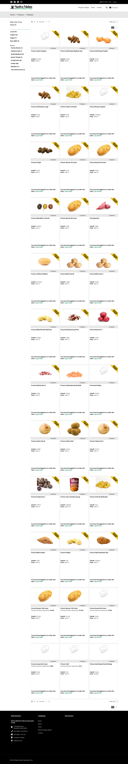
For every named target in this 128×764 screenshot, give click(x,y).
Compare (53, 48)
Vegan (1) (13, 38)
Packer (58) (14, 63)
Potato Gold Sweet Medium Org (71, 51)
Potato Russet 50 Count (98, 162)
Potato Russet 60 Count (98, 608)
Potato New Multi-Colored (40, 218)
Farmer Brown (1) (17, 48)
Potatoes (29, 15)
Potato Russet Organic (97, 107)
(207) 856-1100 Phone (21, 731)
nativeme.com (18, 741)
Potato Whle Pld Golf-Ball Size (41, 330)
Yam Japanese (94, 218)
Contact (40, 733)
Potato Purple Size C (38, 497)
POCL (80, 666)
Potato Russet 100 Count (39, 608)
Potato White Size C (96, 274)
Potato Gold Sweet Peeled (99, 51)
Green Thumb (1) (16, 57)
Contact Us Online (19, 737)
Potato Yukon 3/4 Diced (68, 107)
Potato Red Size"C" (96, 330)
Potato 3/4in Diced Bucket (99, 497)
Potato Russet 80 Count (39, 664)
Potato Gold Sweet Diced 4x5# (70, 385)
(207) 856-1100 (106, 2)
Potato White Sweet (38, 553)
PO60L (110, 610)
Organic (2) (14, 35)
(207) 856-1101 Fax (20, 734)
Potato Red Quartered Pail (69, 330)
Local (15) (13, 32)
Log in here (39, 80)
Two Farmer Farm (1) (18, 70)
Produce (20, 15)
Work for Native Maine (45, 730)
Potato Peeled (65, 553)
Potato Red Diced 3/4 (38, 385)
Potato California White (39, 274)
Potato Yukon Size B (38, 441)
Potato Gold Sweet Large (39, 107)
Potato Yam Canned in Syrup (70, 497)
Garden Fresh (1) (16, 51)
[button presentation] (117, 22)
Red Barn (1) (15, 66)
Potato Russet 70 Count (68, 162)
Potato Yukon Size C (97, 441)
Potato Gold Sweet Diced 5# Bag (101, 664)
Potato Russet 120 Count (69, 608)
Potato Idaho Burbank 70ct (99, 553)
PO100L (52, 610)
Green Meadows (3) (17, 54)
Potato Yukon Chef (67, 441)
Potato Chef (64, 664)
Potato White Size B (67, 274)
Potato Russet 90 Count (68, 218)
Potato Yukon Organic (38, 51)
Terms (40, 727)
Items (115, 7)
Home (12, 15)
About (40, 724)
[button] (19, 25)
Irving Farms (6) (16, 60)
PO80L (51, 666)
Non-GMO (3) (14, 41)
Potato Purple (36, 162)
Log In (115, 2)
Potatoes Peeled (95, 385)
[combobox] (115, 22)
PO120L (81, 610)
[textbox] (114, 22)
